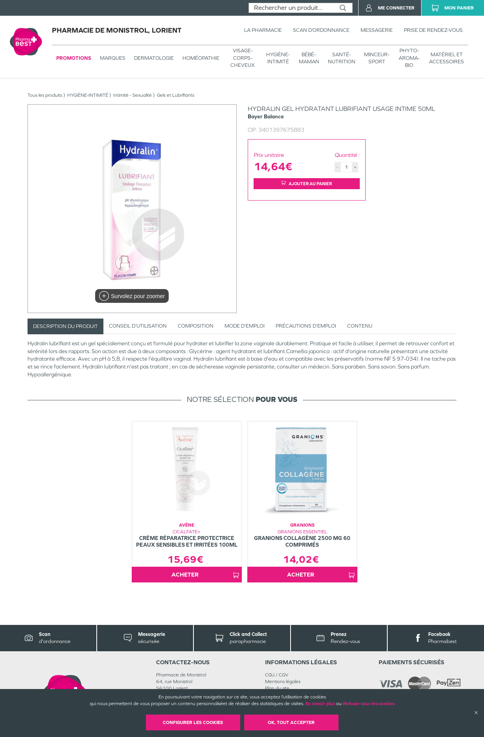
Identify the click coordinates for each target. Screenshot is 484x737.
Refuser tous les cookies (369, 703)
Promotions (73, 58)
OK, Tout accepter (291, 722)
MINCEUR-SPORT (377, 58)
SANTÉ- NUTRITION (341, 58)
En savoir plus (320, 703)
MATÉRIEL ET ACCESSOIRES (446, 58)
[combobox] (291, 8)
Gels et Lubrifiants (175, 95)
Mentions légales (282, 681)
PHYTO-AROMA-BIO (409, 58)
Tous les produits (45, 95)
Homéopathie (200, 58)
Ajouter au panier (307, 183)
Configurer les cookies (193, 722)
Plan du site (277, 688)
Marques (112, 58)
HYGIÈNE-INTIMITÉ (278, 58)
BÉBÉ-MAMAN (309, 58)
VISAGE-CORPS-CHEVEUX (242, 58)
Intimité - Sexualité (132, 95)
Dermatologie (154, 58)
